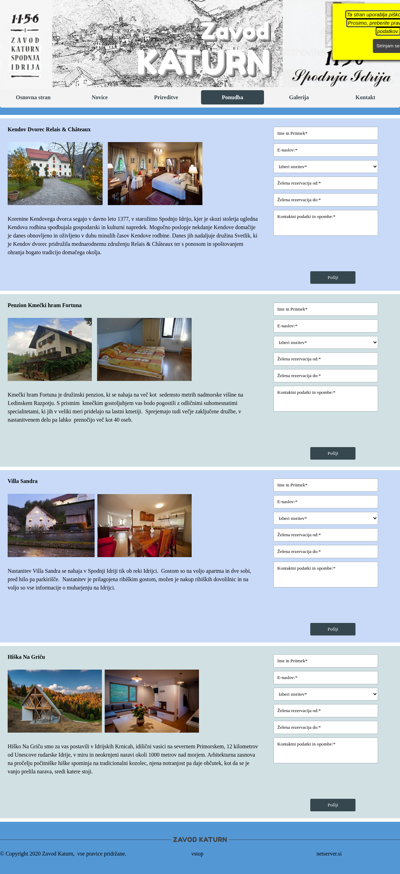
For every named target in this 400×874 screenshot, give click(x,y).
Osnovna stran (33, 97)
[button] (58, 173)
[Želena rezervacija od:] (325, 183)
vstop (197, 854)
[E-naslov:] (325, 150)
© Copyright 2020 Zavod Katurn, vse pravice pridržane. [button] (63, 854)
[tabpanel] (133, 191)
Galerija (299, 97)
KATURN (203, 62)
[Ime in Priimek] (325, 133)
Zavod (235, 30)
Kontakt (365, 97)
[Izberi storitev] (325, 166)
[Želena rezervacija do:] (325, 199)
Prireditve (166, 97)
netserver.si (329, 854)
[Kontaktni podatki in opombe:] (325, 223)
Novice (99, 97)
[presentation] (326, 254)
